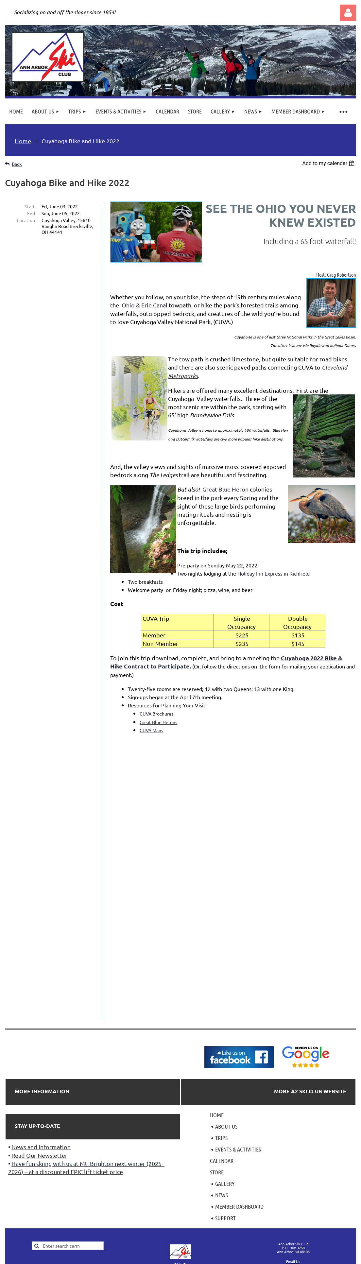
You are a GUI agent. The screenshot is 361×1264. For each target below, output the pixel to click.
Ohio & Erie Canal (144, 305)
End (31, 213)
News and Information (41, 1073)
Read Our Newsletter (39, 1082)
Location (26, 220)
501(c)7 (180, 1190)
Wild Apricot (278, 1227)
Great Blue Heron (225, 489)
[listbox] (329, 163)
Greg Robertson (341, 274)
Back (17, 164)
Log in (348, 13)
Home (23, 140)
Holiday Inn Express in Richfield (273, 573)
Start (30, 206)
